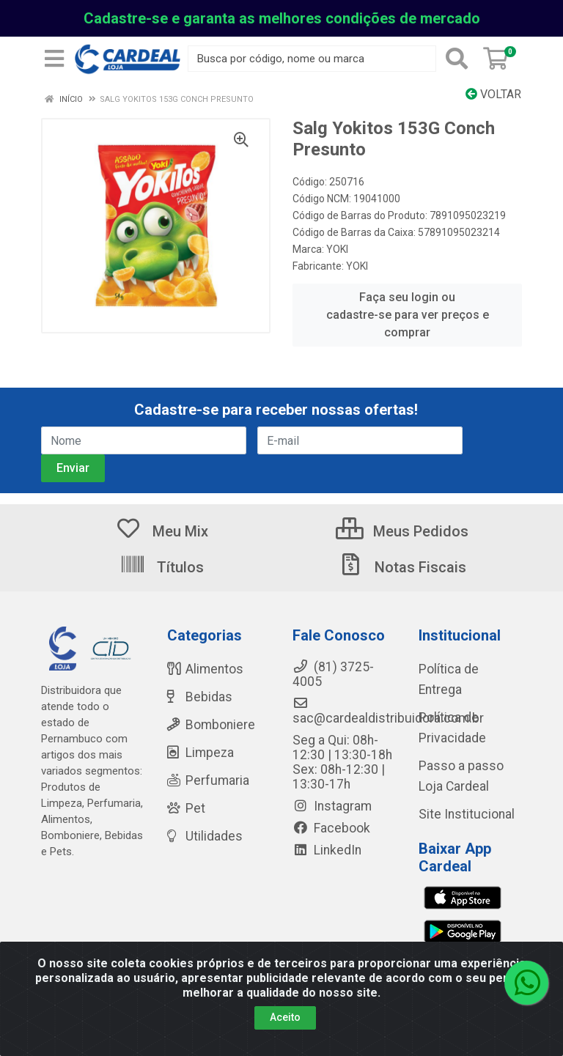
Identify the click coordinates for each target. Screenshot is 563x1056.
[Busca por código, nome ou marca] (312, 58)
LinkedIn (326, 850)
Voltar (493, 94)
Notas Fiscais (401, 567)
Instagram (332, 806)
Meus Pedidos (402, 531)
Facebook (331, 828)
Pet (186, 808)
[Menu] (54, 58)
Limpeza (200, 752)
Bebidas (199, 697)
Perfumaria (208, 780)
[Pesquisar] (457, 58)
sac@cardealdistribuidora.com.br (388, 710)
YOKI (337, 249)
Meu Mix (161, 531)
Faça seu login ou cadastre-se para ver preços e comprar (407, 314)
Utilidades (205, 836)
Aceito (285, 1017)
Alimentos (205, 669)
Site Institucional (467, 814)
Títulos (161, 567)
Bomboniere (211, 724)
